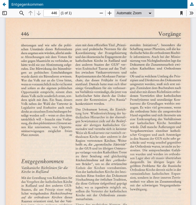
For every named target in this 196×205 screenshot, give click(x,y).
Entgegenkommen (27, 4)
